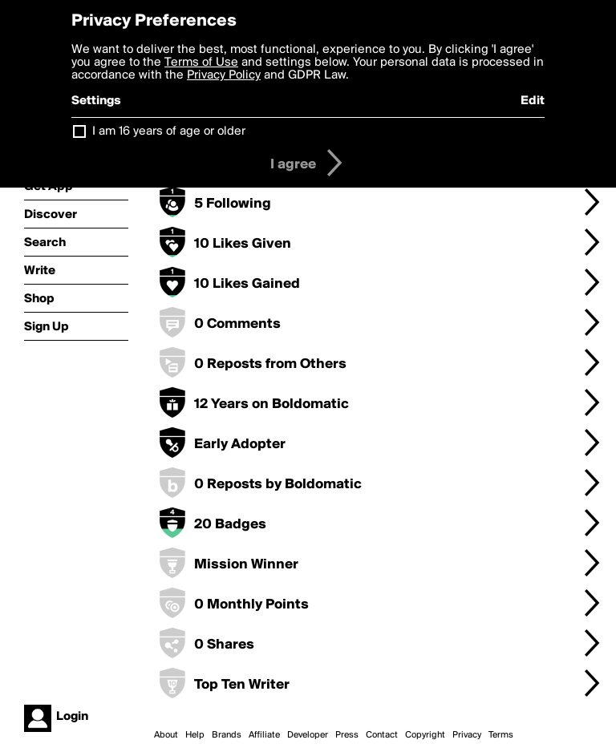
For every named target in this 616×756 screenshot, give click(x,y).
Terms (500, 735)
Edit (533, 101)
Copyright (425, 735)
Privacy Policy (224, 75)
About (166, 735)
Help (195, 735)
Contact (382, 735)
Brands (226, 735)
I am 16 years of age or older (168, 131)
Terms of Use (201, 62)
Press (347, 735)
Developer (307, 735)
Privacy (466, 735)
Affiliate (264, 735)
